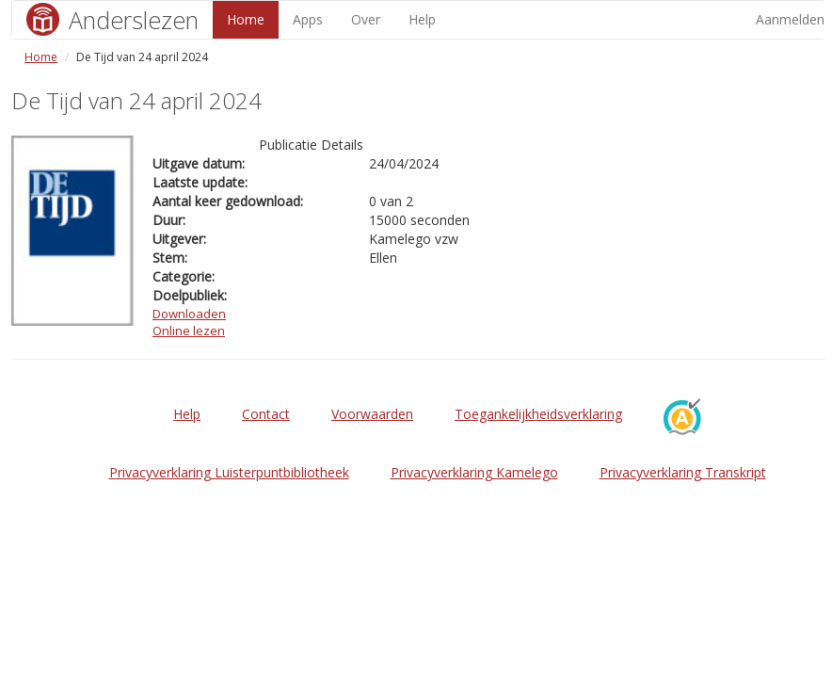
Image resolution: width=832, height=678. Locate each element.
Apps (308, 19)
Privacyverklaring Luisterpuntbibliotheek (229, 472)
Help (422, 19)
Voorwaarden (372, 414)
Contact (266, 414)
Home (245, 19)
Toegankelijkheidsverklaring (538, 414)
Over (365, 19)
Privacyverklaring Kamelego (474, 472)
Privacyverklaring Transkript (683, 472)
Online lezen (188, 330)
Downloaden (189, 313)
